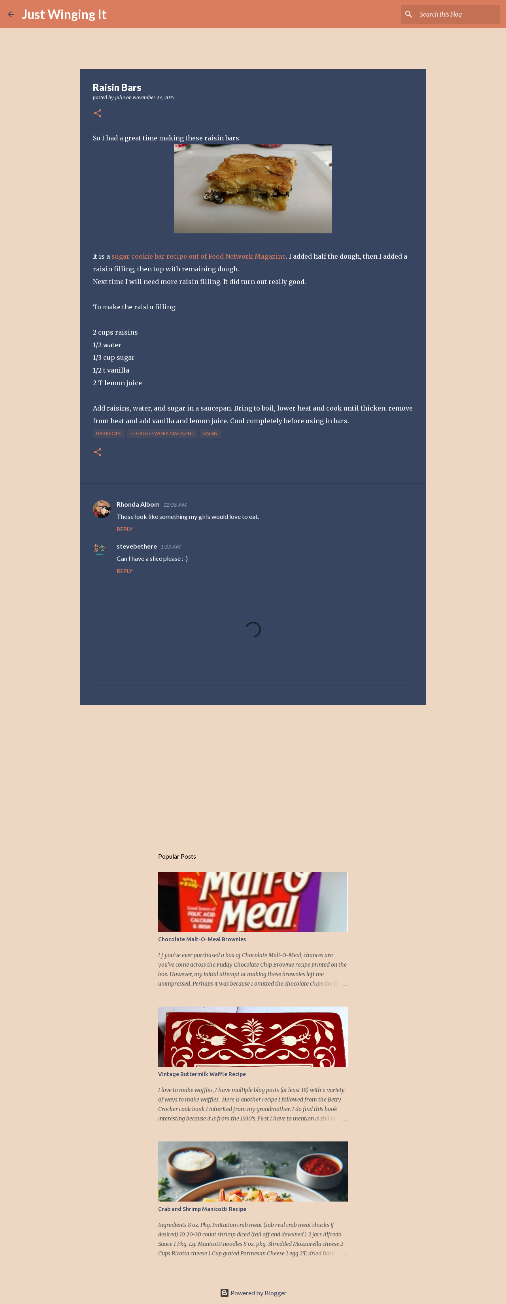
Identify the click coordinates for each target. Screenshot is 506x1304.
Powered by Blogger (253, 1292)
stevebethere (137, 546)
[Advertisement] (253, 772)
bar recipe (108, 433)
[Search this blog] (458, 14)
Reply (124, 529)
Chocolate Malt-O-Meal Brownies (202, 939)
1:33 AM (170, 546)
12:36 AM (174, 505)
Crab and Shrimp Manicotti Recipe (202, 1209)
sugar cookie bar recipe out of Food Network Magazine (198, 256)
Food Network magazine (162, 433)
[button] (97, 113)
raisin (210, 433)
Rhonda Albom (138, 504)
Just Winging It (64, 14)
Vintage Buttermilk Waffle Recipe (202, 1074)
